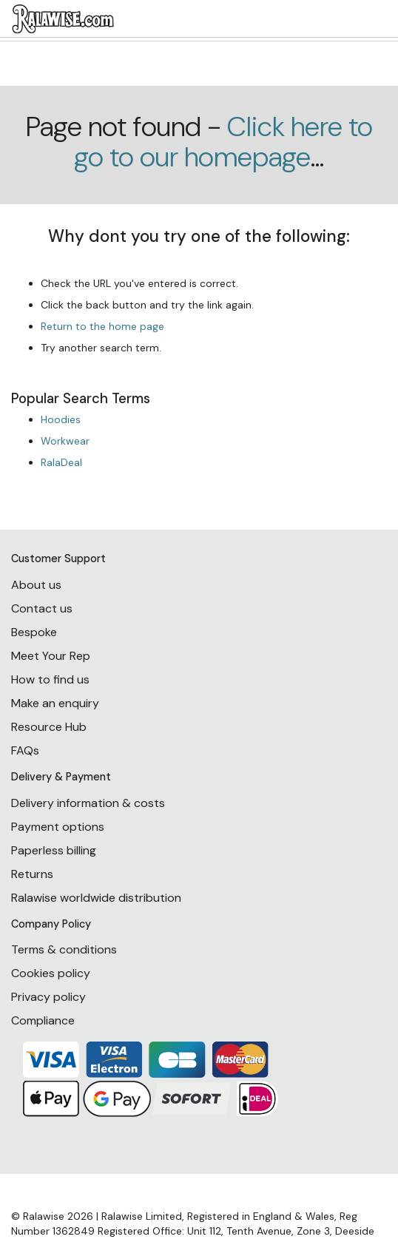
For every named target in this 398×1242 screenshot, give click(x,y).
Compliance (43, 1020)
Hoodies (61, 419)
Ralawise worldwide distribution (96, 897)
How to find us (50, 679)
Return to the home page (102, 326)
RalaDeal (61, 462)
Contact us (41, 608)
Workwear (65, 441)
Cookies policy (50, 973)
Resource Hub (49, 727)
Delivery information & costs (88, 803)
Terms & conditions (64, 949)
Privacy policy (48, 997)
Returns (32, 874)
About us (36, 585)
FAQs (25, 750)
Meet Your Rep (50, 656)
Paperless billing (53, 850)
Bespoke (34, 632)
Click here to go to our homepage (223, 142)
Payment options (57, 826)
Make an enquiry (55, 703)
